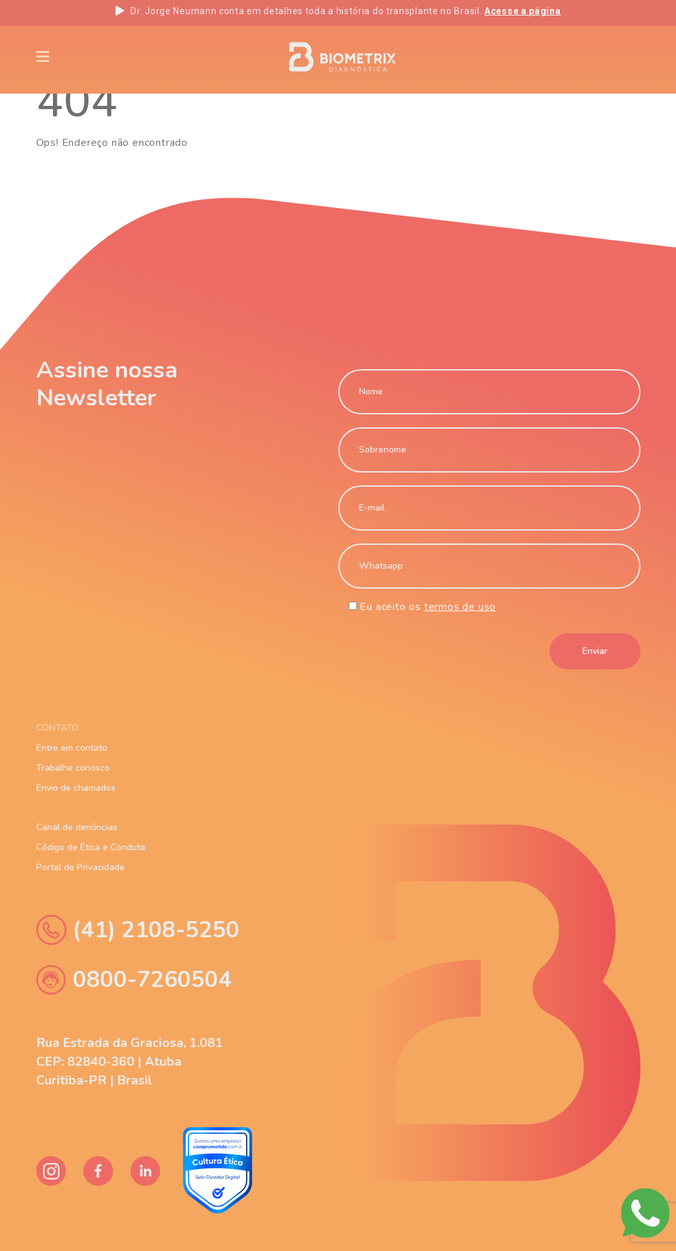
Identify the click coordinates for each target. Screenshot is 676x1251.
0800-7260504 (134, 979)
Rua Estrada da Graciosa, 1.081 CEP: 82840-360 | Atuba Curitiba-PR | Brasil (129, 1061)
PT (576, 57)
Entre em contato (71, 748)
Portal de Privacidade (80, 867)
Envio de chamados (76, 788)
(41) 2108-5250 (138, 930)
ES (619, 57)
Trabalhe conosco (73, 768)
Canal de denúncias (77, 827)
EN (533, 57)
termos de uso (460, 607)
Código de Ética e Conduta (90, 847)
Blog (179, 56)
